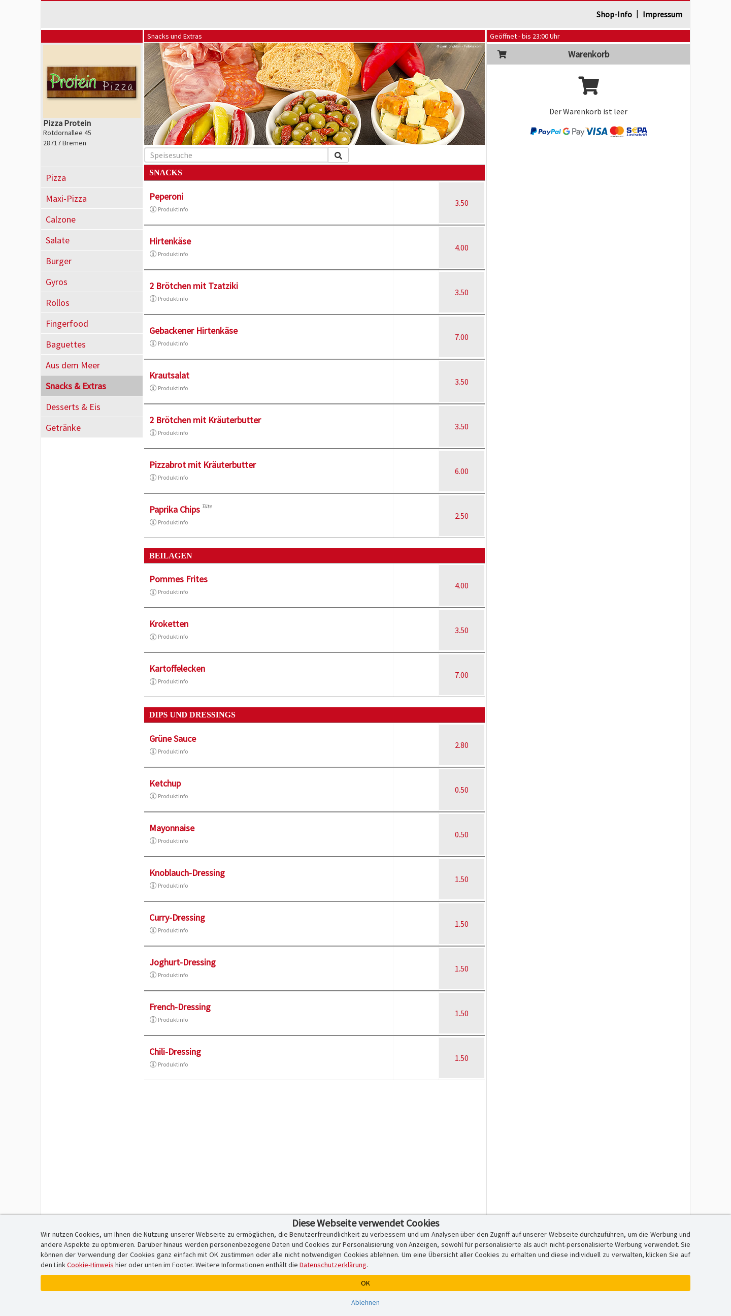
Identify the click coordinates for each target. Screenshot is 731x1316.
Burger (59, 261)
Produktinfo (168, 209)
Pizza (56, 177)
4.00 (462, 247)
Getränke (63, 427)
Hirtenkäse (170, 241)
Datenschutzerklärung (333, 1264)
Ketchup (165, 783)
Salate (58, 240)
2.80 (462, 745)
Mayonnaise (171, 828)
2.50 (462, 516)
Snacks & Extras (76, 386)
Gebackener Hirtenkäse (193, 330)
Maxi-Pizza (66, 198)
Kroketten (168, 624)
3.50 (462, 203)
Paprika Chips (174, 509)
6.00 (462, 471)
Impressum (662, 14)
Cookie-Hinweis (90, 1264)
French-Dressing (180, 1007)
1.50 (462, 879)
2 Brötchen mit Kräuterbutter (205, 420)
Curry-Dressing (177, 917)
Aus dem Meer (73, 365)
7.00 (462, 337)
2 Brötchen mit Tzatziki (193, 286)
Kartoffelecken (177, 668)
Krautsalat (169, 375)
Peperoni (166, 196)
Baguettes (66, 344)
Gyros (57, 282)
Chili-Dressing (175, 1051)
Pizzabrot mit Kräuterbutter (202, 465)
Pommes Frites (178, 579)
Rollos (58, 302)
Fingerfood (67, 323)
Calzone (61, 219)
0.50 (462, 790)
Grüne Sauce (172, 738)
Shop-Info (614, 14)
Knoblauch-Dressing (187, 873)
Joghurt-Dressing (182, 962)
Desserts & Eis (73, 407)
